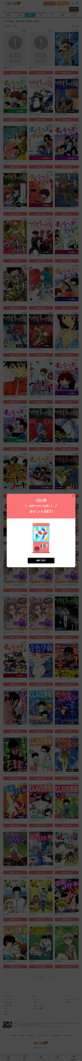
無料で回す (41, 561)
